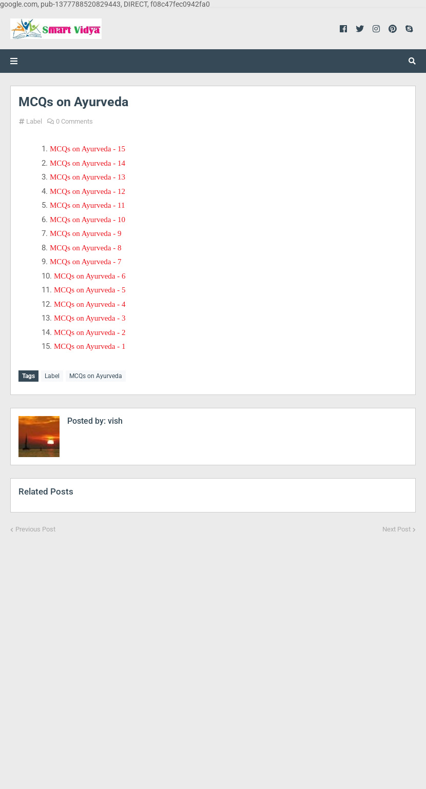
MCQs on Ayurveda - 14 (87, 163)
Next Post (396, 529)
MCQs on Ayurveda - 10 (87, 219)
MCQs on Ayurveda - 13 (87, 177)
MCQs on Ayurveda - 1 (89, 346)
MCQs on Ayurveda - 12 (87, 191)
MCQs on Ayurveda (95, 376)
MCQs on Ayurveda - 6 (89, 276)
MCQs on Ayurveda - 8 (85, 248)
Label (34, 121)
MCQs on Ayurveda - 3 (89, 318)
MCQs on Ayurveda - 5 (89, 290)
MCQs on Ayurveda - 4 (89, 304)
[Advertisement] (213, 654)
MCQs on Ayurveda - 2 (89, 332)
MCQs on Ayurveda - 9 (85, 233)
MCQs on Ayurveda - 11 (87, 205)
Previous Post (35, 529)
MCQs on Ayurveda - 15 (87, 149)
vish (114, 421)
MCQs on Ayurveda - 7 (85, 262)
